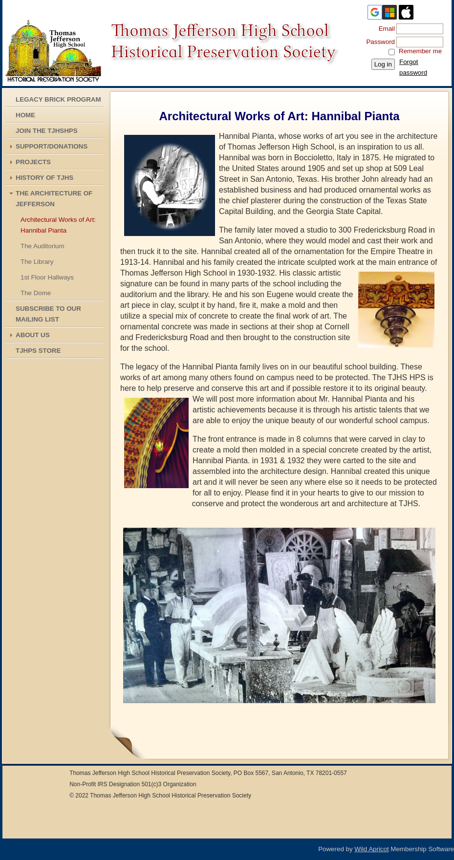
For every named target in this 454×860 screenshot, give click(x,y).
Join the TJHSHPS (47, 130)
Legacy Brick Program (58, 99)
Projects (33, 162)
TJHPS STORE (38, 350)
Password (378, 41)
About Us (33, 335)
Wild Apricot (371, 849)
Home (25, 115)
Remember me (420, 51)
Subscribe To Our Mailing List (48, 314)
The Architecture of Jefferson (54, 199)
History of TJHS (44, 177)
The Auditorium (43, 246)
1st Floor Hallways (47, 277)
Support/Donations (51, 146)
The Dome (36, 293)
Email (384, 28)
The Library (37, 261)
